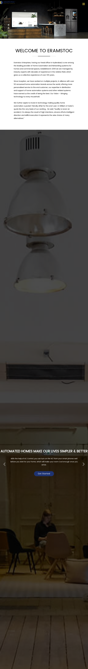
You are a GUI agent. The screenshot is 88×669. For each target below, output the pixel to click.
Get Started (44, 469)
